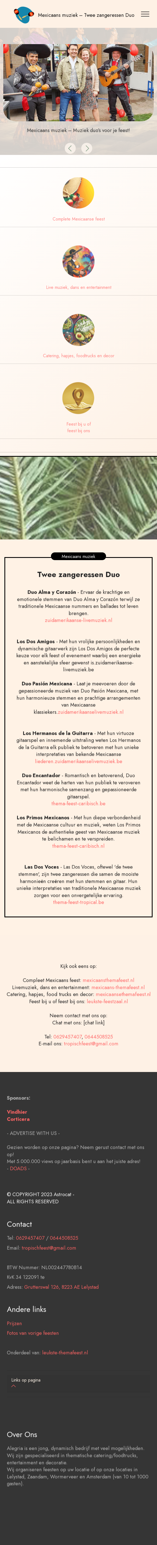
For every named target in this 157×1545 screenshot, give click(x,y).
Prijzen (14, 1351)
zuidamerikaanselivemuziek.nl (91, 740)
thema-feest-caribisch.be (78, 831)
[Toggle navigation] (146, 13)
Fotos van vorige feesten (33, 1361)
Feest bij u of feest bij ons (78, 427)
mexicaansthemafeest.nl (108, 1008)
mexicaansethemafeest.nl (123, 1022)
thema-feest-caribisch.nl (78, 874)
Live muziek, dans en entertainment (78, 287)
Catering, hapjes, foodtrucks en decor (78, 356)
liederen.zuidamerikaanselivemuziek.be (78, 789)
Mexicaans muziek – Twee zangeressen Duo (86, 15)
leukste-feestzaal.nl (107, 1029)
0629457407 (67, 1064)
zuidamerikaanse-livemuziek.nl (78, 648)
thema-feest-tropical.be (78, 930)
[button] (70, 148)
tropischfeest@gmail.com (91, 1071)
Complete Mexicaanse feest (79, 219)
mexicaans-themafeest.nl (117, 1015)
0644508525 (99, 1064)
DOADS (18, 1196)
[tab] (78, 1383)
